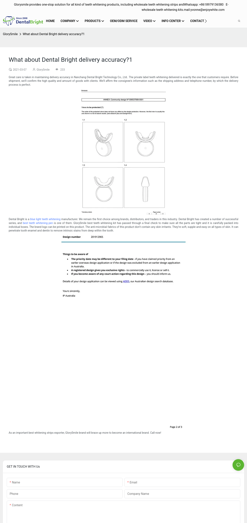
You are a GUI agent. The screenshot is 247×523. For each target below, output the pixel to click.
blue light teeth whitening (45, 219)
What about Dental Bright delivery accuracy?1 (54, 34)
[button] (206, 21)
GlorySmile (10, 34)
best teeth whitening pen (38, 223)
